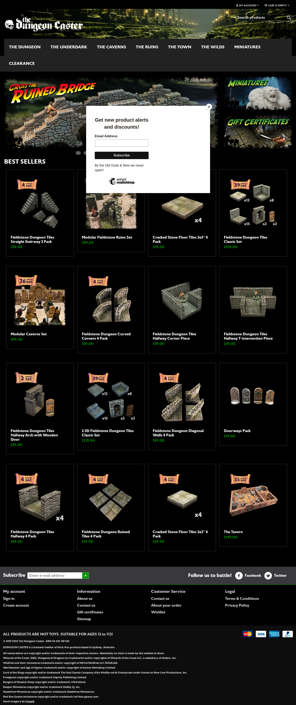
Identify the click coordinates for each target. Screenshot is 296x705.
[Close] (209, 107)
